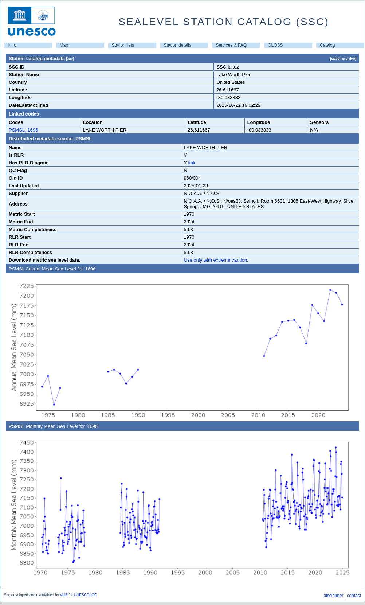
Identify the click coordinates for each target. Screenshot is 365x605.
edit (70, 59)
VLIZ (63, 595)
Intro (12, 45)
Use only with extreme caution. (216, 260)
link (192, 162)
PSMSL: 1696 (23, 130)
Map (64, 45)
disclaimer (333, 595)
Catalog (327, 45)
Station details (177, 45)
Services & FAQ (231, 45)
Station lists (123, 45)
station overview (343, 58)
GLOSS (275, 45)
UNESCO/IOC (85, 595)
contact (354, 595)
